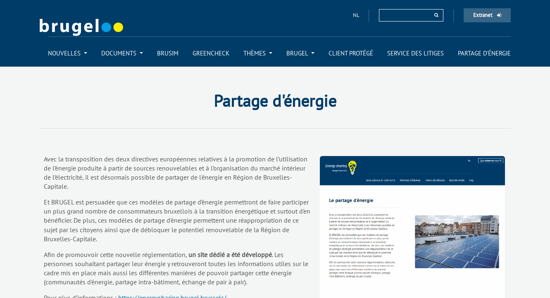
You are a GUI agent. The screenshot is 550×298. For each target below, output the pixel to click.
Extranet (487, 15)
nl (356, 15)
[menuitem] (67, 53)
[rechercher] (436, 15)
